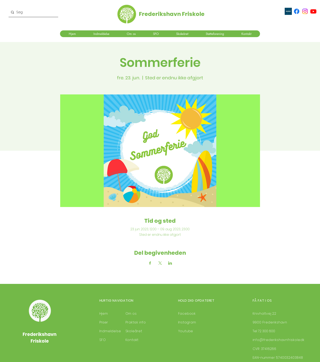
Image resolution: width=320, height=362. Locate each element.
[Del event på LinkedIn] (170, 263)
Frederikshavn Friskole (171, 14)
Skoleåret (134, 331)
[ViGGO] (288, 11)
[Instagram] (305, 11)
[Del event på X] (160, 263)
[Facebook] (296, 11)
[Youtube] (313, 11)
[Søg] (33, 12)
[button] (101, 33)
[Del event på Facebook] (150, 263)
